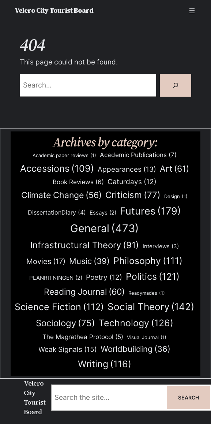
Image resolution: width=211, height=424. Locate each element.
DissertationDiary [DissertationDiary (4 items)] (57, 212)
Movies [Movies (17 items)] (45, 262)
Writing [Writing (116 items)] (104, 364)
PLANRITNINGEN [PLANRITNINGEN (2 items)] (55, 278)
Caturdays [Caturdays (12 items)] (132, 182)
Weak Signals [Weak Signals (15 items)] (67, 349)
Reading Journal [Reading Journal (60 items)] (84, 291)
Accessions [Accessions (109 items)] (57, 168)
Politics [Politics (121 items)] (153, 276)
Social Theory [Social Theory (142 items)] (151, 307)
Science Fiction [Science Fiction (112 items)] (59, 307)
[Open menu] (192, 10)
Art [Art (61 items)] (174, 168)
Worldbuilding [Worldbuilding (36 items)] (135, 349)
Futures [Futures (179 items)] (150, 211)
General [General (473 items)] (104, 228)
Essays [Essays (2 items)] (103, 212)
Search (188, 397)
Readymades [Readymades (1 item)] (146, 293)
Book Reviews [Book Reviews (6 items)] (78, 182)
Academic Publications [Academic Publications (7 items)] (138, 154)
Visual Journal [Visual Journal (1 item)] (146, 337)
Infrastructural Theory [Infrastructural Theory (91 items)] (84, 245)
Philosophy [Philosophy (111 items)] (147, 261)
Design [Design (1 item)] (176, 196)
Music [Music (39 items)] (89, 261)
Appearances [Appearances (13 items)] (127, 169)
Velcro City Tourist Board (54, 10)
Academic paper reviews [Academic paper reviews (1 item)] (64, 155)
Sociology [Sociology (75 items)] (65, 323)
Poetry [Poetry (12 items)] (104, 277)
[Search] (175, 85)
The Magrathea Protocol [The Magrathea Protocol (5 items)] (82, 337)
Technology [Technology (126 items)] (136, 323)
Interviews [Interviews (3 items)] (161, 246)
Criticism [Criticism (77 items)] (133, 195)
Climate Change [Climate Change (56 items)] (61, 195)
